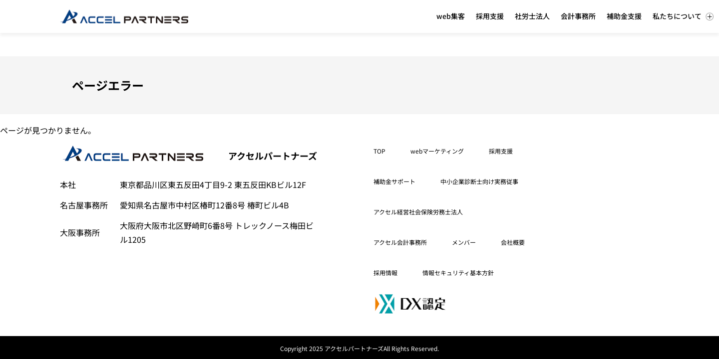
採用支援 (501, 151)
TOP (379, 151)
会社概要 (513, 242)
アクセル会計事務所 (400, 242)
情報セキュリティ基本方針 (458, 272)
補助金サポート (394, 181)
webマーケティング (437, 151)
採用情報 (385, 272)
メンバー (464, 242)
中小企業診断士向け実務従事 (479, 181)
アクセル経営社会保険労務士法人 (418, 211)
